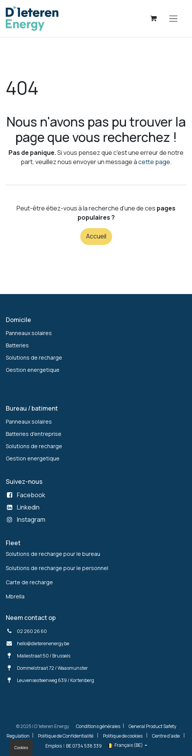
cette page (154, 162)
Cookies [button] (21, 748)
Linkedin (28, 507)
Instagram (31, 519)
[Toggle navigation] (173, 18)
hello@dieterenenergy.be (43, 643)
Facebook (31, 495)
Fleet (13, 543)
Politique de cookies (122, 736)
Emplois (53, 746)
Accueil (96, 236)
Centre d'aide (166, 736)
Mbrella (15, 596)
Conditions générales (98, 726)
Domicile (18, 320)
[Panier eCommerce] (153, 18)
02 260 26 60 (32, 631)
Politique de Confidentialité (65, 736)
